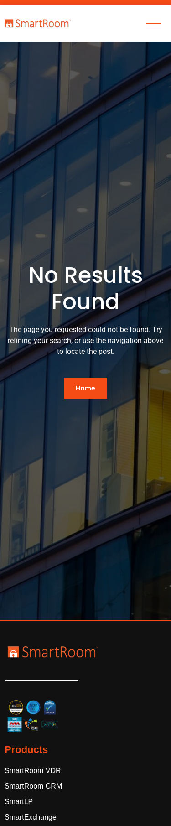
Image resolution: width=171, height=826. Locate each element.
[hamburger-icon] (153, 23)
